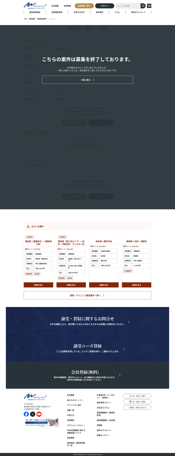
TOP (25, 19)
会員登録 (84, 5)
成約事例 (99, 12)
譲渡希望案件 (42, 19)
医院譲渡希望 (34, 12)
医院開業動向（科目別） (106, 420)
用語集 (99, 425)
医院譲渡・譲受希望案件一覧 (76, 444)
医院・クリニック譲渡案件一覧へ (85, 295)
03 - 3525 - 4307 (138, 396)
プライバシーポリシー (76, 425)
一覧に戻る (85, 79)
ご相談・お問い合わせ (137, 407)
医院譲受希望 (57, 12)
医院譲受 (32, 19)
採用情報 (67, 5)
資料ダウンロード (138, 12)
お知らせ (70, 415)
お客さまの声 (79, 12)
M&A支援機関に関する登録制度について (76, 431)
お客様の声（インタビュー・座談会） (106, 396)
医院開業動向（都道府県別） (106, 413)
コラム (117, 12)
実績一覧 (70, 410)
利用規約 (70, 420)
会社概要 (55, 5)
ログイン (104, 5)
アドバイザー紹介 (74, 405)
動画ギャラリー (103, 435)
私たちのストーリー (75, 400)
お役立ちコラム (103, 407)
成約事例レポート (104, 402)
